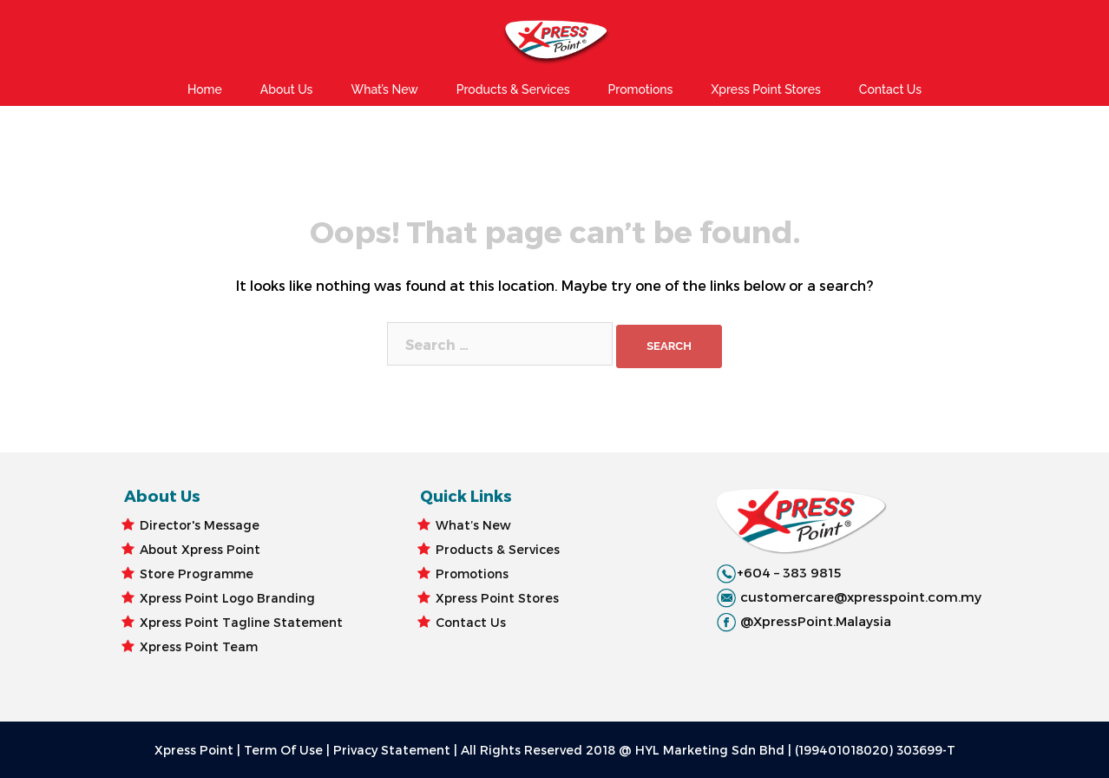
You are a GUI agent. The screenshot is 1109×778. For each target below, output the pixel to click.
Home (204, 89)
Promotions (640, 89)
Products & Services (513, 89)
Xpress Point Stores (765, 89)
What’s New (384, 89)
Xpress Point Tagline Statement (241, 622)
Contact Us (890, 89)
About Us (286, 89)
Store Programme (196, 573)
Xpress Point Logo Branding (227, 597)
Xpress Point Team (199, 646)
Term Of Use (283, 749)
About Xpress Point (200, 549)
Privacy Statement (391, 749)
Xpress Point (193, 749)
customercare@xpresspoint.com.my (860, 596)
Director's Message (199, 525)
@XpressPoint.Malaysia (815, 621)
